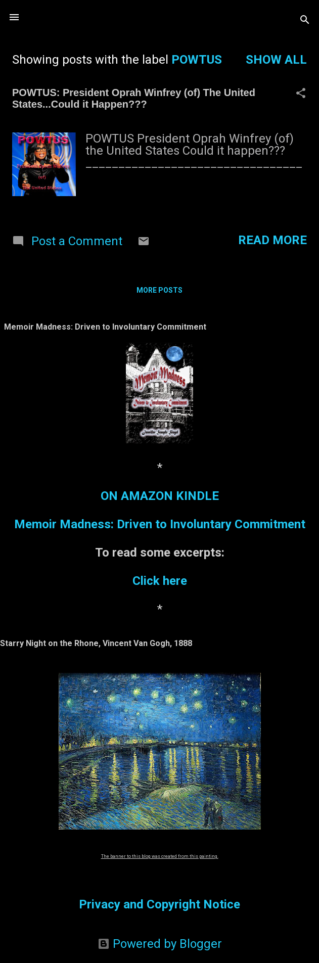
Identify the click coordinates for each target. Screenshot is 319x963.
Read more (272, 240)
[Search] (305, 20)
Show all (276, 60)
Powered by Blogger (160, 944)
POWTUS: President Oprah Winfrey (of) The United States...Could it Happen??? (133, 98)
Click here (159, 581)
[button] (301, 94)
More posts (159, 290)
